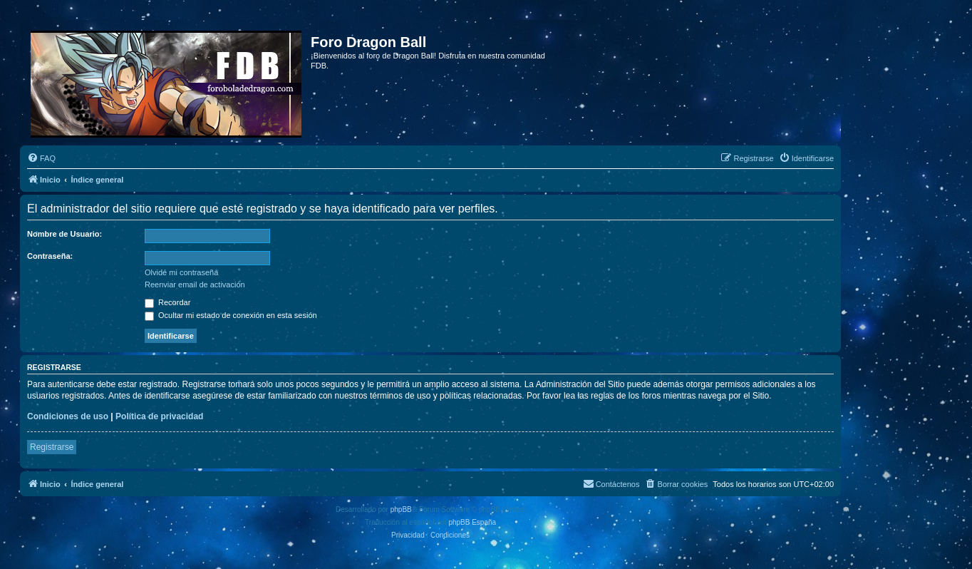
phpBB (401, 509)
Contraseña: (50, 256)
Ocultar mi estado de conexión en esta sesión (231, 315)
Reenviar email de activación (195, 284)
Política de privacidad (159, 416)
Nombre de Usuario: (64, 234)
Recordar (167, 302)
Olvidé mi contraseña (181, 272)
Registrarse (51, 447)
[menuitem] (41, 158)
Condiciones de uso (67, 416)
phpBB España (472, 522)
